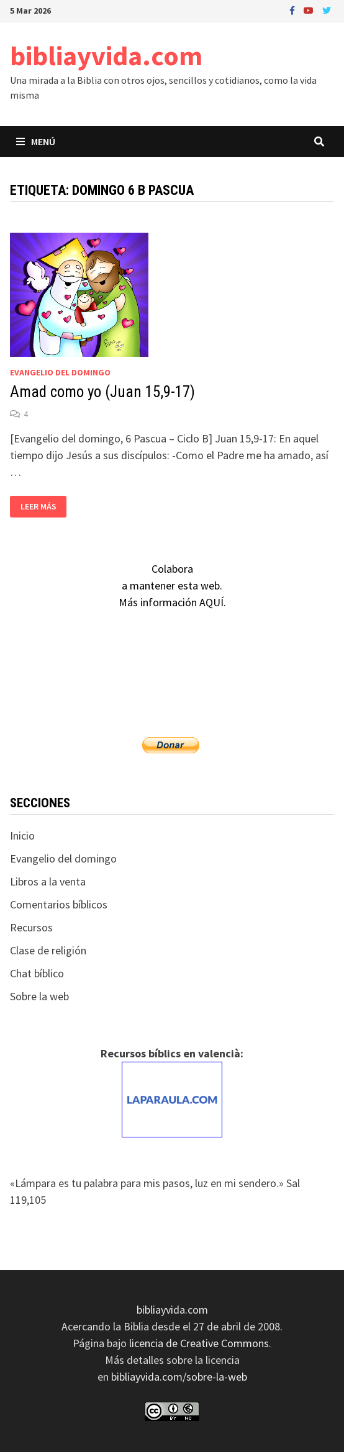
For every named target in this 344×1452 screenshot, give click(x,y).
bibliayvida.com (106, 55)
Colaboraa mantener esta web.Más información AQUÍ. (172, 585)
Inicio (22, 835)
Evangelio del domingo (60, 372)
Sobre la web (39, 996)
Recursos (31, 927)
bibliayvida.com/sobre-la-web (179, 1376)
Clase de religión (48, 950)
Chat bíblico (37, 973)
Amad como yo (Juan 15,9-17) (102, 392)
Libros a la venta (48, 881)
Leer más (38, 507)
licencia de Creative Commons (199, 1343)
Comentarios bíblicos (58, 904)
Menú (35, 141)
